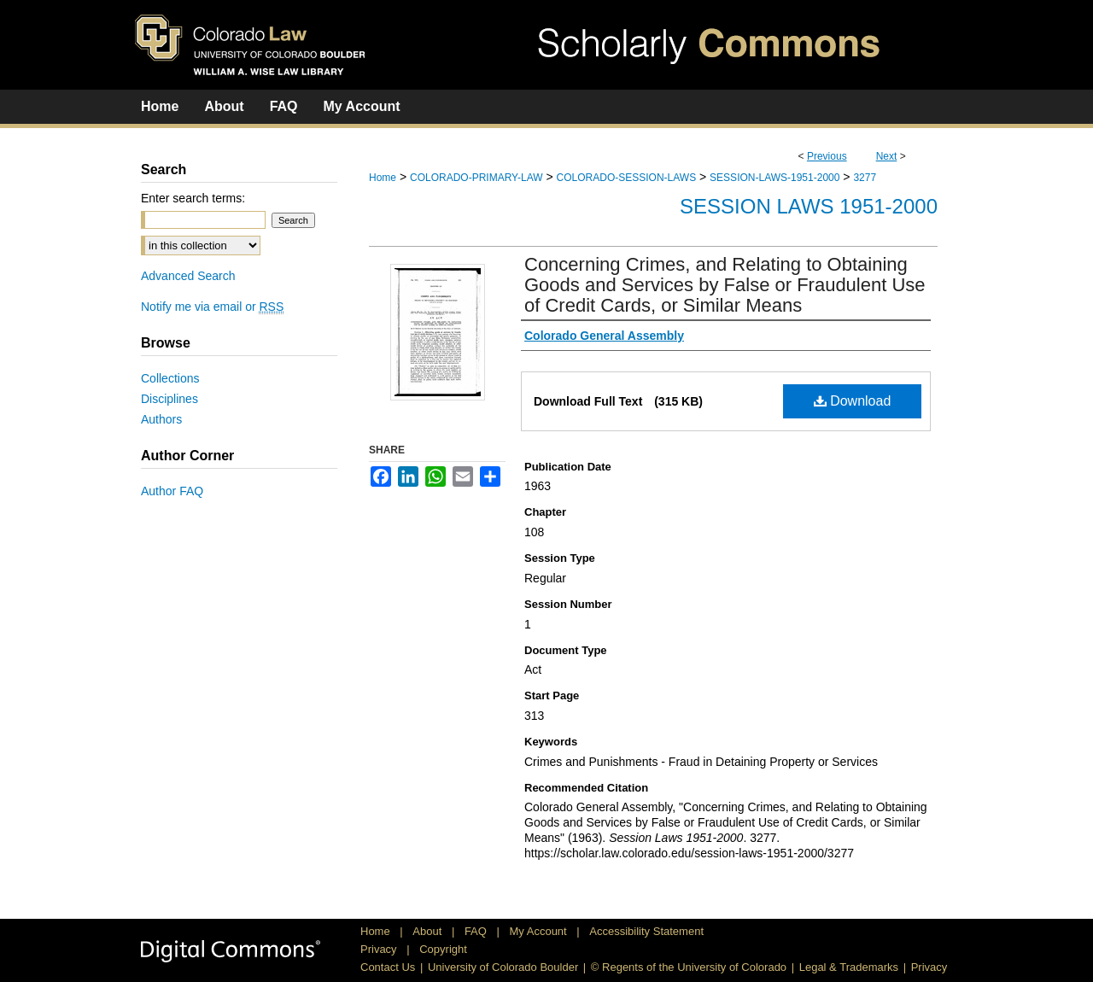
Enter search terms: (193, 198)
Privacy (380, 949)
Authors (161, 419)
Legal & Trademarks (848, 967)
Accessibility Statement (646, 931)
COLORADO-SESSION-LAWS (627, 178)
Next (886, 156)
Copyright (443, 949)
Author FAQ (172, 491)
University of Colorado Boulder (503, 967)
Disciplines (169, 399)
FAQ (477, 931)
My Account (540, 931)
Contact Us (387, 967)
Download (852, 401)
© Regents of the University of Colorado (688, 967)
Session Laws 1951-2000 (809, 206)
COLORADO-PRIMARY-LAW (476, 178)
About (428, 931)
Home (382, 178)
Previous (827, 156)
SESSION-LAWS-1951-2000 (774, 178)
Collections (170, 378)
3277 (864, 178)
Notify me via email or (212, 306)
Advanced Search (188, 276)
